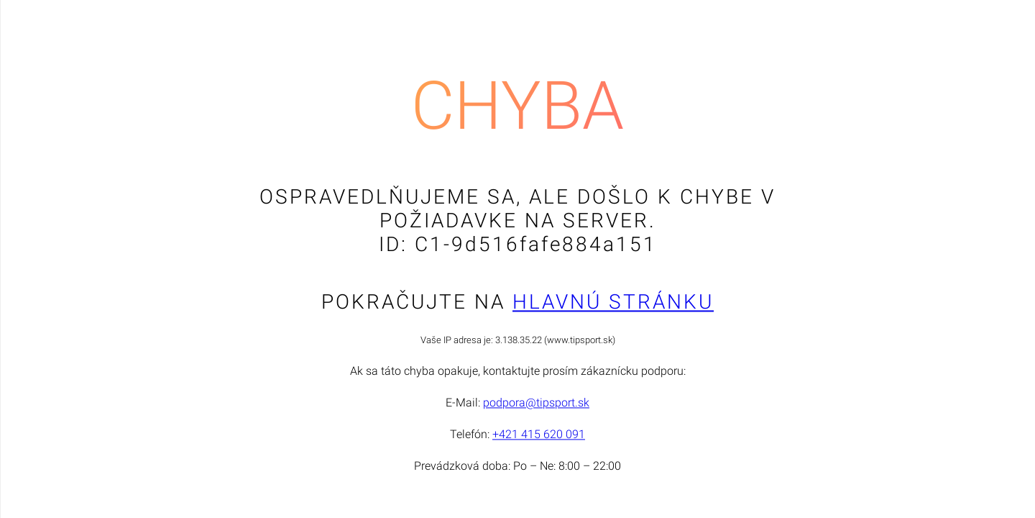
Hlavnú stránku (613, 302)
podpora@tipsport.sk (536, 403)
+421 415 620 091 (538, 435)
